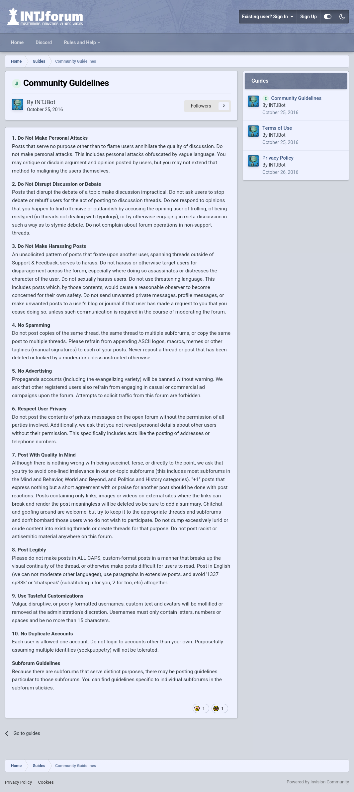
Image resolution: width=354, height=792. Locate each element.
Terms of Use (277, 128)
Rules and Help (80, 42)
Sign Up (308, 16)
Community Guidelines (296, 98)
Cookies (45, 782)
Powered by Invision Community (318, 781)
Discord (44, 42)
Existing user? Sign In (267, 17)
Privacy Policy (278, 158)
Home (17, 42)
